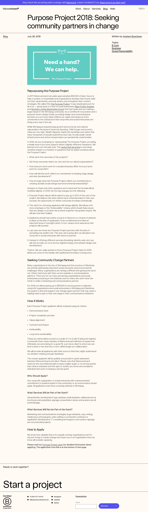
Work (78, 8)
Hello (112, 8)
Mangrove (71, 2)
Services (96, 8)
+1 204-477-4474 (36, 497)
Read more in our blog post (112, 2)
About (86, 8)
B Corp (115, 45)
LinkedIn (57, 500)
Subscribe (104, 506)
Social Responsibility (122, 51)
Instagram (57, 497)
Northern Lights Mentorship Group (47, 109)
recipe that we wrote (70, 147)
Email (78, 502)
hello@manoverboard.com (39, 500)
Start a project (32, 484)
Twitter (56, 503)
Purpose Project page (52, 444)
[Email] (86, 506)
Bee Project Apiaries (84, 106)
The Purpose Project (60, 104)
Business (116, 48)
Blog (105, 8)
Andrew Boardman (132, 36)
